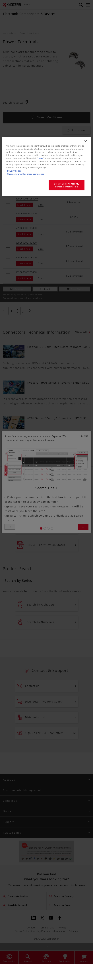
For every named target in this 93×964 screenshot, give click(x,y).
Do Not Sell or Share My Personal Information (66, 185)
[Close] (86, 141)
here (41, 158)
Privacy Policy (14, 170)
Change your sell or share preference (25, 173)
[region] (46, 166)
